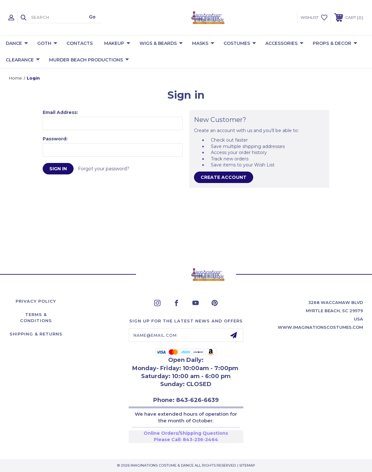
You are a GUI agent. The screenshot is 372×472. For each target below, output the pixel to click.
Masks (203, 43)
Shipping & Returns (36, 333)
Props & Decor (335, 43)
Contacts (80, 43)
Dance (17, 43)
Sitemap (247, 465)
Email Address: (60, 112)
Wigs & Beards (161, 43)
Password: (55, 139)
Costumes (240, 43)
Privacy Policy (36, 301)
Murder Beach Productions (89, 60)
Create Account (224, 177)
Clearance (23, 60)
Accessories (284, 43)
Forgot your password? (103, 169)
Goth (47, 43)
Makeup (117, 43)
